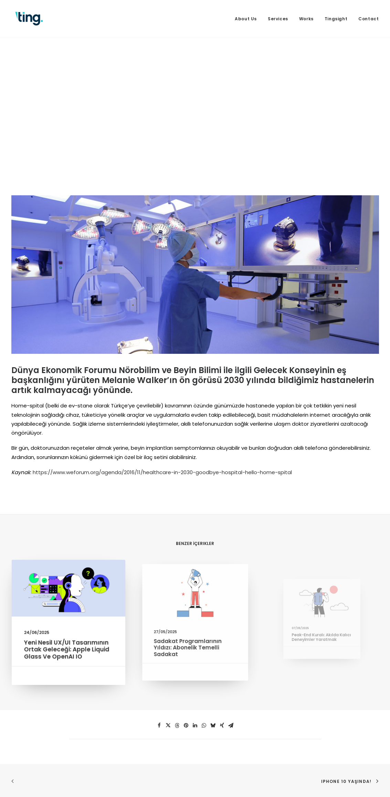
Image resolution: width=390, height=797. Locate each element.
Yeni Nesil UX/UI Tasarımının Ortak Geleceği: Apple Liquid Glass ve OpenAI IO (66, 647)
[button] (68, 591)
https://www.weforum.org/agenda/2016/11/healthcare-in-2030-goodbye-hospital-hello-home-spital (162, 472)
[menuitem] (248, 18)
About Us (246, 19)
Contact (368, 19)
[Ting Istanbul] (29, 18)
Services (278, 19)
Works (306, 19)
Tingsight (336, 19)
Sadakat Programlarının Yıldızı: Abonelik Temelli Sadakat (189, 640)
